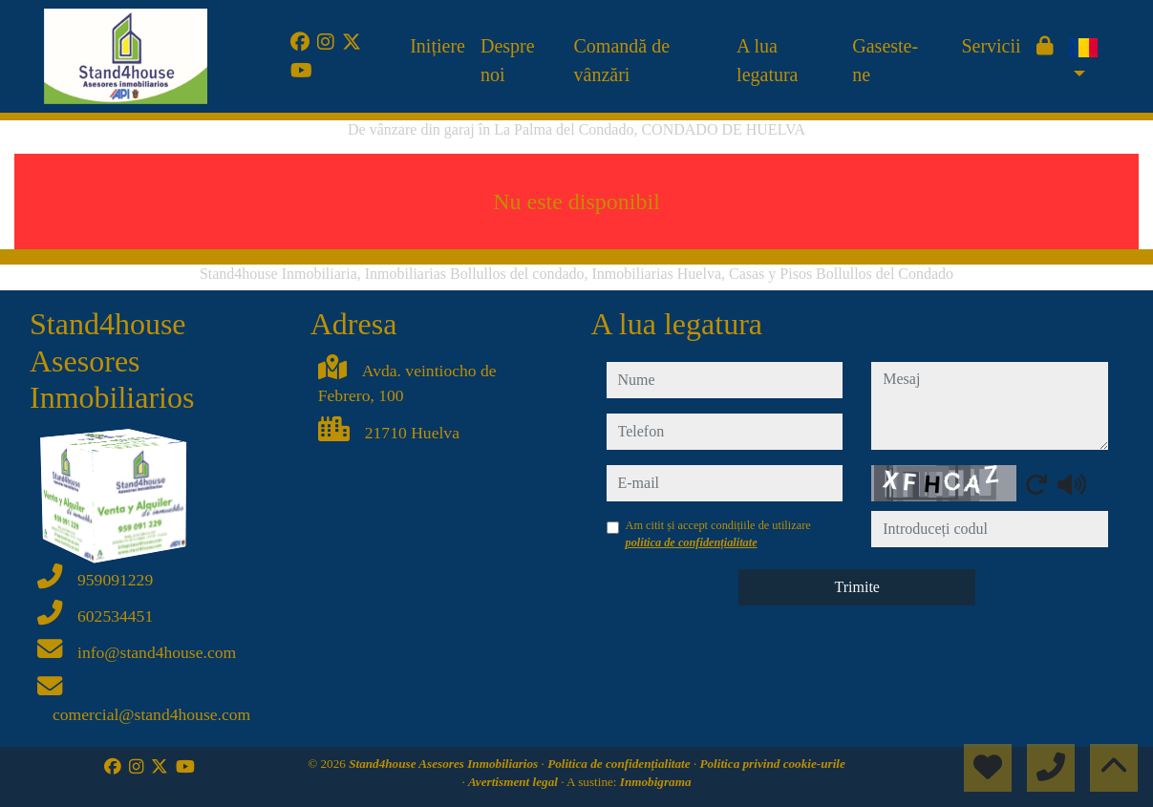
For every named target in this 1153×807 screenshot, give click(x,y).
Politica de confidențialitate (620, 763)
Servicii (990, 45)
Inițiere (437, 45)
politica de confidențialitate (692, 542)
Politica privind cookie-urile (771, 763)
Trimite (857, 587)
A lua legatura (767, 60)
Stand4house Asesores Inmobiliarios (445, 763)
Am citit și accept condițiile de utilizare (718, 534)
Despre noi (507, 60)
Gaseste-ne (885, 60)
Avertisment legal (514, 782)
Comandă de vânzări (622, 60)
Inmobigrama (656, 782)
